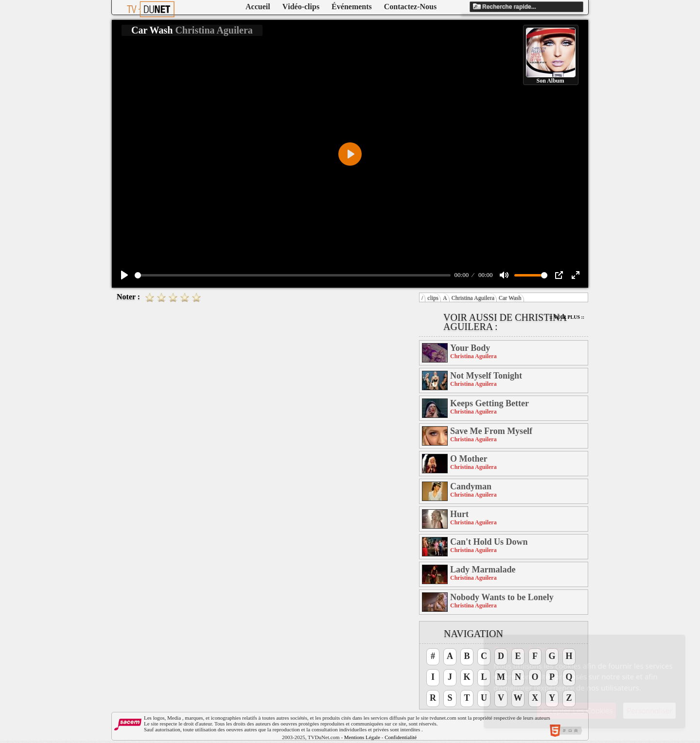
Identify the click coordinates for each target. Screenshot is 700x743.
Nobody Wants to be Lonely (502, 597)
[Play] (124, 275)
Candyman (470, 486)
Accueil (257, 6)
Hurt (459, 514)
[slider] (293, 275)
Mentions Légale (362, 737)
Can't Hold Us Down (489, 542)
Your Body (470, 348)
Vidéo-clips (300, 6)
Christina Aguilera (473, 297)
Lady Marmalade (483, 569)
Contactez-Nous (410, 6)
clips (432, 297)
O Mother (468, 459)
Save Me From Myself (491, 431)
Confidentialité (401, 737)
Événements (352, 6)
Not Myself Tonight (486, 375)
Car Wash (510, 297)
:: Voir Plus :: (566, 317)
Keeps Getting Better (489, 403)
